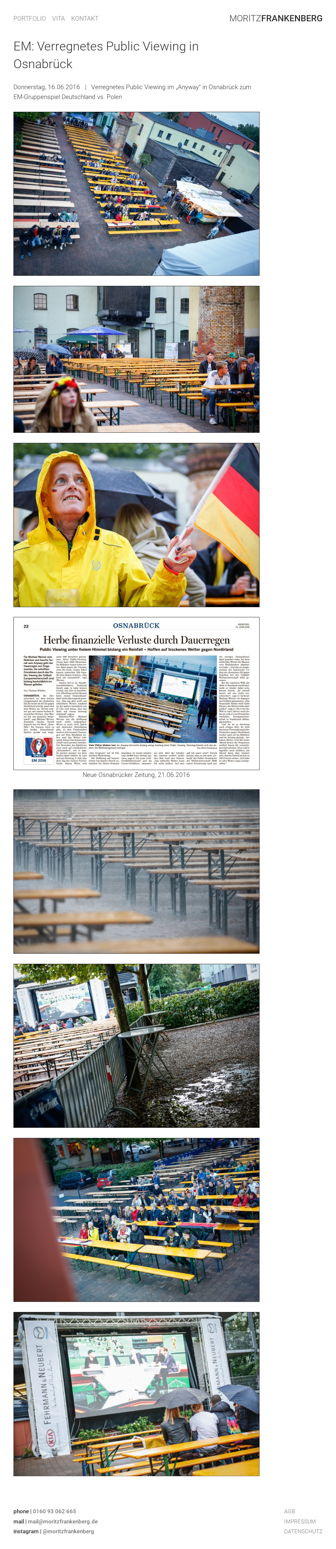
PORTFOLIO (29, 18)
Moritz (276, 18)
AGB (289, 1511)
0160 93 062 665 (54, 1511)
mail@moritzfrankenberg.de (63, 1521)
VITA (58, 18)
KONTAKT (84, 18)
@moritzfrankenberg (68, 1531)
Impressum (300, 1521)
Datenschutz (303, 1531)
